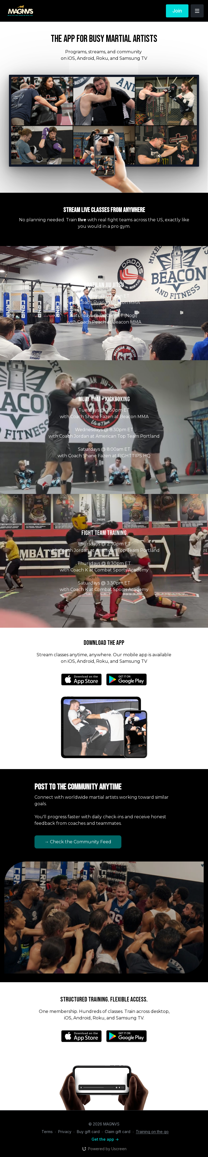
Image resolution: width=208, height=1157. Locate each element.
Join (177, 11)
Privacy (64, 1131)
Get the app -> (105, 1139)
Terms (47, 1131)
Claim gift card (117, 1131)
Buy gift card (88, 1131)
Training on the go (152, 1131)
